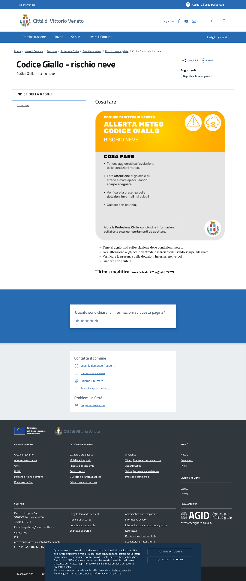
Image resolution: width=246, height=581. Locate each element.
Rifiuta (170, 552)
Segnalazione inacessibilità (140, 541)
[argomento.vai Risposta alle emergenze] (196, 76)
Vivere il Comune (34, 51)
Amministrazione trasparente (141, 514)
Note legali (131, 531)
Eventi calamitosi (91, 51)
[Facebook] (177, 20)
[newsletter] (192, 20)
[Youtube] (185, 20)
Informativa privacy (136, 520)
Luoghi (184, 488)
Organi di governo (24, 455)
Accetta (170, 560)
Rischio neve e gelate (116, 51)
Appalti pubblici (133, 466)
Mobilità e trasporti (80, 460)
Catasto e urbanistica (81, 455)
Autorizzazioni (77, 471)
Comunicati (187, 460)
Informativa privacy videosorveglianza (146, 525)
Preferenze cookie (121, 570)
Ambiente (130, 455)
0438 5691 (24, 522)
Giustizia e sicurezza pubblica (85, 477)
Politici (17, 471)
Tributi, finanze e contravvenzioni (143, 460)
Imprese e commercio (137, 477)
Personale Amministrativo (28, 477)
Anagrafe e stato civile (82, 466)
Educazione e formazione (83, 482)
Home (17, 51)
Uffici (17, 466)
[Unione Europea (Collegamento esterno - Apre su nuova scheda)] (31, 431)
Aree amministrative (25, 460)
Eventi (184, 494)
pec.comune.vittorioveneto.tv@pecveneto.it (38, 542)
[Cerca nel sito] (224, 21)
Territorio (52, 51)
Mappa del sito (25, 574)
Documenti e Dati (23, 482)
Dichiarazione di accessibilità (140, 536)
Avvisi (184, 466)
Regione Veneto (26, 5)
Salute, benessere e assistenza (142, 471)
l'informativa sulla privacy (107, 573)
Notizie (184, 455)
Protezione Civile (70, 51)
